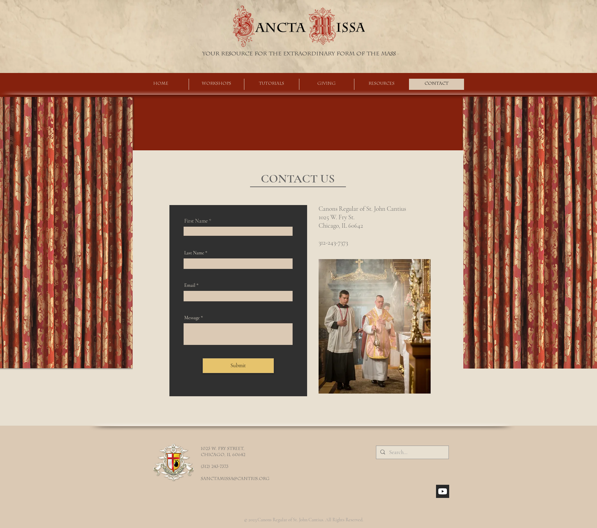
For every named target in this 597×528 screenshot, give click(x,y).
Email (189, 285)
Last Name (194, 253)
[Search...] (411, 452)
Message (192, 318)
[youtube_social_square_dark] (442, 491)
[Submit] (238, 365)
